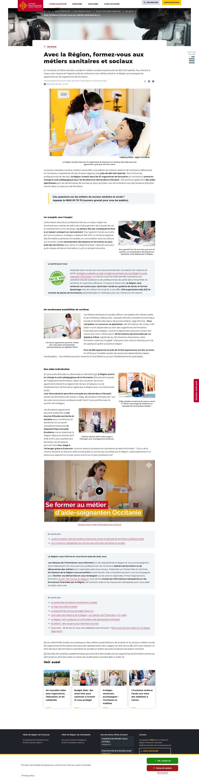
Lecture (99, 491)
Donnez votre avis (196, 390)
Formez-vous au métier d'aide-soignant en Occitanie (99, 524)
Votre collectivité (62, 11)
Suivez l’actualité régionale (108, 11)
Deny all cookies (162, 768)
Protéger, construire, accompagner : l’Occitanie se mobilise (111, 696)
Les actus (129, 11)
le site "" (74, 579)
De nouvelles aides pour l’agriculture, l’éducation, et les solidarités (56, 695)
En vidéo (122, 615)
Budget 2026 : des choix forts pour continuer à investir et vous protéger (84, 695)
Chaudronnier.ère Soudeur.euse (116, 751)
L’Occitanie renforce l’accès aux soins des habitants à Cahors (142, 695)
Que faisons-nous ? (83, 11)
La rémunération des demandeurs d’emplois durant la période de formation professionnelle (97, 539)
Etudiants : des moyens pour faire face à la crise (75, 623)
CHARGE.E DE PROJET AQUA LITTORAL (115, 740)
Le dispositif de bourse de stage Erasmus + (72, 611)
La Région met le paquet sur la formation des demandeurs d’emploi (85, 619)
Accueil (47, 11)
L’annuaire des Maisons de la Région (69, 615)
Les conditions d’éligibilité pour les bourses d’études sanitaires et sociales (88, 543)
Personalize (162, 772)
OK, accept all (162, 761)
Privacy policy (28, 775)
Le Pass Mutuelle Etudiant (64, 606)
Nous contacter (150, 751)
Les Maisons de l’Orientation (102, 615)
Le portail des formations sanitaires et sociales (74, 602)
